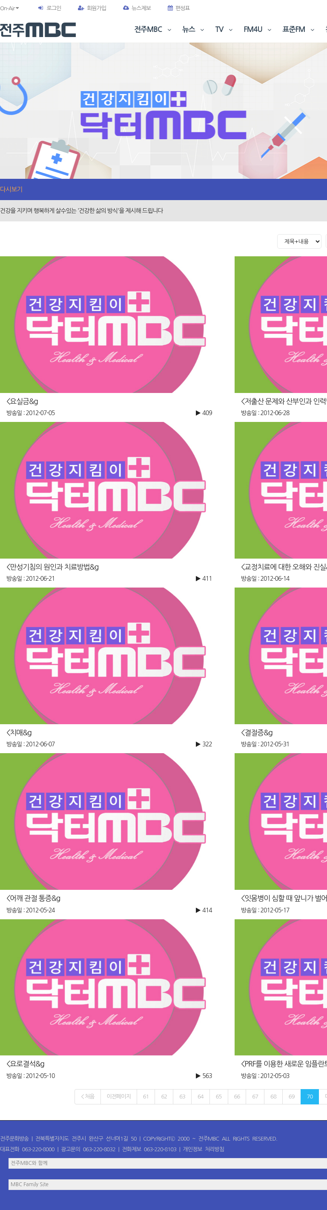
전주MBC (153, 29)
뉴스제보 (137, 8)
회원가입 (92, 8)
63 (182, 1096)
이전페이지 (119, 1096)
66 (237, 1096)
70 (310, 1096)
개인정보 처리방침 (203, 1149)
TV (224, 29)
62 (164, 1096)
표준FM (299, 29)
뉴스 (194, 29)
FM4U (258, 29)
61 (146, 1096)
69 (292, 1096)
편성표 (179, 8)
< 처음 (87, 1096)
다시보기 (11, 189)
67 (255, 1096)
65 (219, 1096)
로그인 (53, 8)
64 (201, 1096)
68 (273, 1096)
